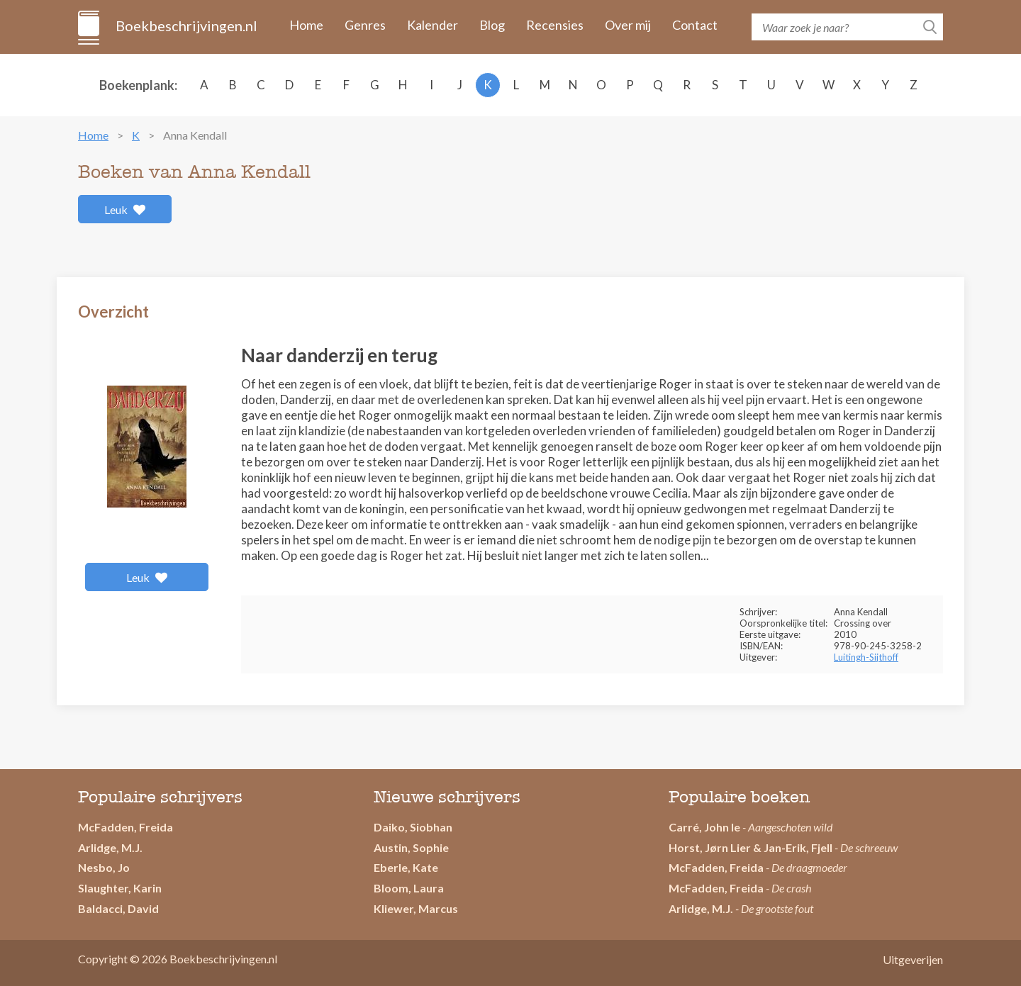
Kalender (432, 25)
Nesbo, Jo (104, 867)
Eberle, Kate (406, 867)
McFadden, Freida (125, 827)
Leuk (125, 209)
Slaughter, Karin (120, 888)
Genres (365, 25)
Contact (695, 25)
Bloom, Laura (409, 888)
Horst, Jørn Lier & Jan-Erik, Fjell (750, 847)
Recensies (555, 25)
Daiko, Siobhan (413, 827)
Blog (492, 25)
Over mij (628, 25)
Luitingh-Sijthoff (866, 657)
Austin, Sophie (411, 847)
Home (306, 25)
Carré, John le (704, 827)
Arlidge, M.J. (110, 847)
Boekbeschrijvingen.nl (185, 25)
